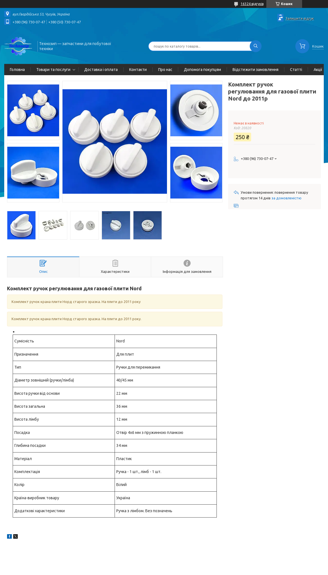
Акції (318, 70)
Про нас (165, 70)
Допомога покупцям (202, 70)
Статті (296, 70)
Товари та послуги (53, 70)
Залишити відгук (299, 18)
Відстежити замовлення (255, 70)
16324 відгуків (252, 4)
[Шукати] (256, 46)
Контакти (138, 70)
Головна (17, 70)
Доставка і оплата (101, 70)
